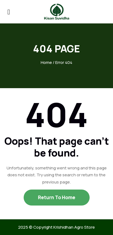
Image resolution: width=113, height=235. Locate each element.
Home (46, 62)
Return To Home (56, 197)
